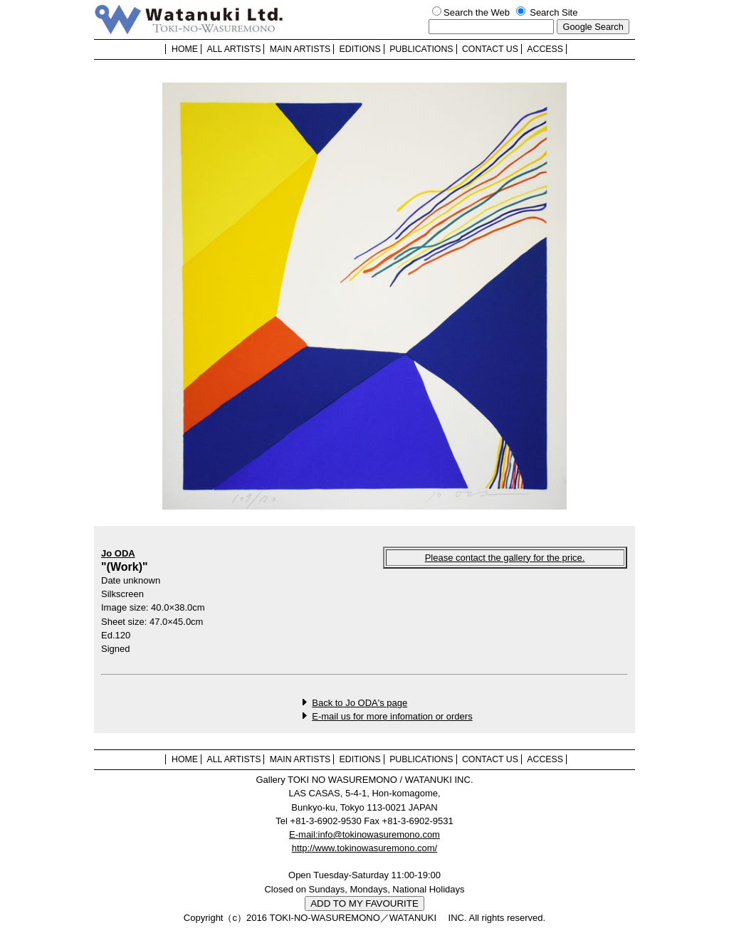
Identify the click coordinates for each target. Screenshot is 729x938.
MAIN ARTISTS (300, 49)
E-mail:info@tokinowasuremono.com (364, 834)
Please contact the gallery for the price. (505, 557)
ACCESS (545, 49)
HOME (185, 49)
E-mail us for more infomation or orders (392, 716)
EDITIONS (360, 49)
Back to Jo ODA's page (359, 702)
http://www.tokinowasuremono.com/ (364, 848)
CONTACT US (490, 49)
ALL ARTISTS (233, 49)
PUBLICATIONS (421, 49)
